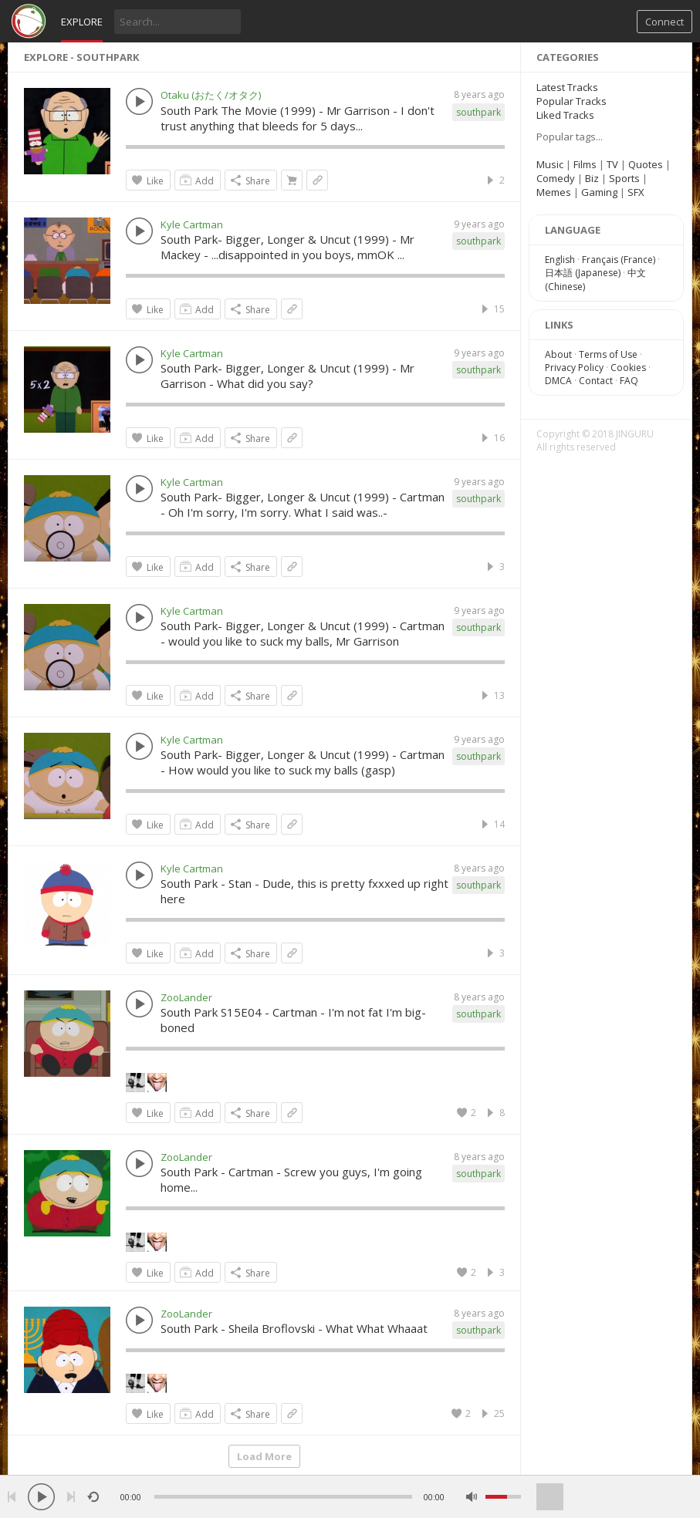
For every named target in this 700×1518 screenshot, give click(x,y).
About (558, 354)
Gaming (599, 192)
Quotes (645, 164)
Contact (596, 380)
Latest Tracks (567, 87)
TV (612, 164)
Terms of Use (608, 354)
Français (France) (618, 259)
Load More (264, 1456)
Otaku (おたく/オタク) (211, 95)
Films (585, 164)
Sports (624, 178)
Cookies (628, 367)
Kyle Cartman (192, 224)
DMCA (558, 380)
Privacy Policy (574, 367)
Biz (592, 178)
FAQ (629, 380)
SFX (635, 192)
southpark (478, 112)
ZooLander (186, 997)
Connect (664, 22)
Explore (82, 22)
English (560, 259)
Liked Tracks (565, 115)
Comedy (555, 178)
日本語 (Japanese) (583, 272)
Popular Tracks (571, 101)
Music (549, 164)
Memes (553, 192)
